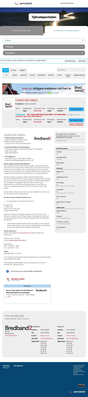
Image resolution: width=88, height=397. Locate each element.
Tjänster (6, 366)
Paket (59, 75)
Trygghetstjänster (79, 75)
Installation (23, 75)
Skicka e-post (45, 336)
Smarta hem (68, 75)
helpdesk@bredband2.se (17, 240)
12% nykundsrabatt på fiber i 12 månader (46, 114)
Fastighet (22, 70)
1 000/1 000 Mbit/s (26, 100)
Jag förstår (81, 61)
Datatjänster (42, 75)
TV (6, 75)
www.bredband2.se (25, 233)
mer (9, 297)
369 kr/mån (76, 120)
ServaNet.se (18, 366)
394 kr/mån (38, 122)
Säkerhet (51, 75)
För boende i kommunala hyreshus (66, 31)
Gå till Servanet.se (67, 3)
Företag (13, 70)
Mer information (70, 61)
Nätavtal (6, 368)
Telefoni (14, 75)
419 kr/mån (37, 111)
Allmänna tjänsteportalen (21, 31)
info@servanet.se (78, 374)
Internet (32, 75)
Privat (5, 70)
